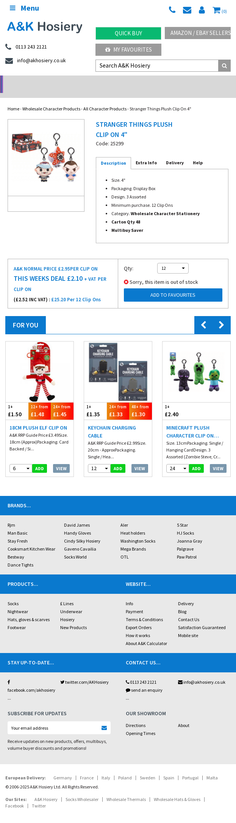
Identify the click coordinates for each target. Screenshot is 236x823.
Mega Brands (133, 539)
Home (13, 99)
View (61, 458)
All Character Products (105, 99)
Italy (106, 768)
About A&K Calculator (146, 633)
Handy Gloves (77, 523)
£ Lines (66, 593)
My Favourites (128, 49)
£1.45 (62, 401)
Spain (168, 768)
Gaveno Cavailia (80, 539)
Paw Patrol (187, 547)
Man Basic (18, 523)
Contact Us (188, 609)
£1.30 (140, 401)
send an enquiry (144, 680)
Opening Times (140, 723)
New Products (73, 617)
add (39, 458)
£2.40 (179, 401)
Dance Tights (20, 555)
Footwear (17, 617)
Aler (124, 515)
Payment (134, 601)
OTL (124, 547)
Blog (182, 601)
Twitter (39, 796)
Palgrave (185, 539)
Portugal (190, 768)
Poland (125, 768)
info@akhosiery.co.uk (201, 672)
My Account (88, 82)
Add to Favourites (172, 285)
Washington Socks (137, 531)
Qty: (128, 258)
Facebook (14, 796)
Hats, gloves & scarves (29, 609)
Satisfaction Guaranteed (202, 617)
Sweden (147, 768)
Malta (212, 768)
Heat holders (132, 523)
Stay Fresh (18, 531)
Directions (135, 715)
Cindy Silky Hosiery (82, 531)
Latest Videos (206, 82)
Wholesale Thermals (126, 789)
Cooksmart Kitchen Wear (31, 539)
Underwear (71, 601)
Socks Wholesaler (82, 789)
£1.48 (40, 401)
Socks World (75, 547)
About (183, 715)
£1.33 (118, 401)
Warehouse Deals (147, 82)
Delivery (186, 593)
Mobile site (188, 625)
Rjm (11, 515)
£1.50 (17, 401)
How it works (138, 625)
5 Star (182, 515)
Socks (13, 593)
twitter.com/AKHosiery (84, 672)
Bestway (16, 547)
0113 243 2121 (141, 672)
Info (129, 593)
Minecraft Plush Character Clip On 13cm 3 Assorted (190, 422)
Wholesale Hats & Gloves (177, 789)
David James (77, 515)
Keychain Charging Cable (112, 421)
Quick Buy (128, 33)
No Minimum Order (29, 82)
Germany (62, 768)
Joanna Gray (189, 531)
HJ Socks (185, 523)
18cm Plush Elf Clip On (38, 417)
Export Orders (139, 617)
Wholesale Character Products (51, 99)
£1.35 (95, 401)
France (87, 768)
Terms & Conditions (144, 609)
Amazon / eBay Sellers (200, 32)
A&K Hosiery (46, 789)
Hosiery (67, 609)
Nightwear (18, 601)
